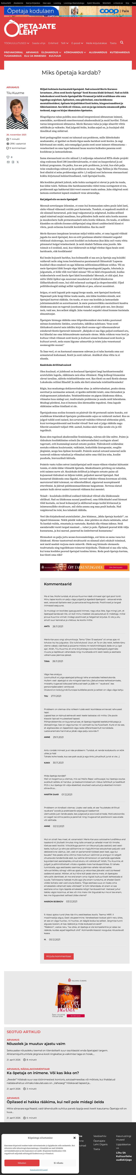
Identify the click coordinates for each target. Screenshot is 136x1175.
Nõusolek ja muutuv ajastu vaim (36, 1044)
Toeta (113, 43)
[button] (74, 1137)
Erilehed (53, 43)
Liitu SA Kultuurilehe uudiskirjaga (124, 1156)
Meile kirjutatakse (96, 43)
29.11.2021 (58, 737)
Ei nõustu (58, 1163)
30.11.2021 (58, 762)
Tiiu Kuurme (15, 93)
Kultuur (55, 56)
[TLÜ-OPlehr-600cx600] (68, 997)
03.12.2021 (71, 901)
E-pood (75, 43)
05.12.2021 (54, 939)
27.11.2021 (56, 696)
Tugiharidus (13, 56)
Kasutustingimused (38, 1170)
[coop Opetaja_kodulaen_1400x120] (68, 11)
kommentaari (16, 148)
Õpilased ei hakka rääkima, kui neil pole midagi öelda (55, 1102)
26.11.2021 (58, 626)
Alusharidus (98, 52)
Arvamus (12, 87)
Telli (63, 43)
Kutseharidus (120, 52)
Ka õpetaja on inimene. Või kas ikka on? (43, 1073)
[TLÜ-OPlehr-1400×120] (85, 567)
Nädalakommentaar (35, 1069)
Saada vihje (38, 43)
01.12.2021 (67, 794)
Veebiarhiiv (99, 1136)
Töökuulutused (15, 43)
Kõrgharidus (73, 52)
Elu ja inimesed (35, 56)
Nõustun (22, 1163)
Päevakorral (13, 52)
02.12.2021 (58, 826)
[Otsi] (121, 42)
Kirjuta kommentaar (58, 956)
